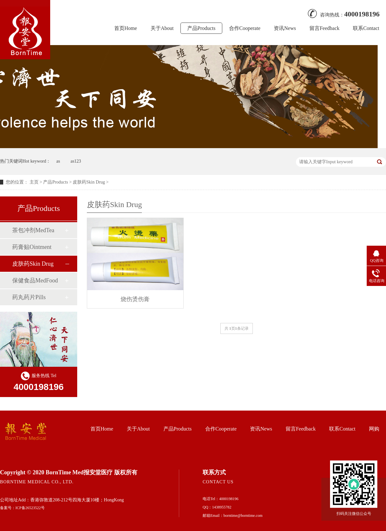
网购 (374, 428)
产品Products (201, 28)
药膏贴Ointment (31, 247)
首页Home (125, 28)
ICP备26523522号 (30, 508)
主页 (34, 182)
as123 (75, 161)
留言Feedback (324, 28)
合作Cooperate (245, 28)
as (58, 161)
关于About (162, 28)
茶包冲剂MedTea (33, 230)
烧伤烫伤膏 (135, 299)
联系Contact (366, 28)
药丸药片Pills (29, 297)
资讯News (285, 28)
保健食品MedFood (35, 280)
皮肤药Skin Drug (89, 182)
